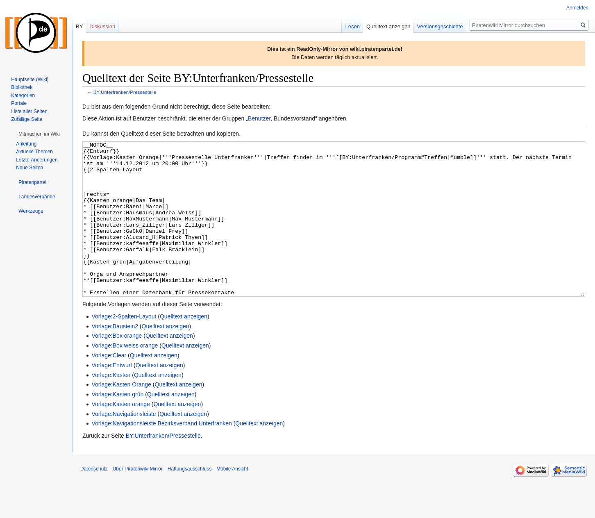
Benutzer (259, 118)
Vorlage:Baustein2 (114, 357)
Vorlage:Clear (108, 386)
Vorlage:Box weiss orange (124, 376)
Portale (19, 103)
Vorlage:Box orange (116, 366)
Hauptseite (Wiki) (29, 79)
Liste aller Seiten (29, 111)
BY (79, 26)
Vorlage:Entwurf (111, 396)
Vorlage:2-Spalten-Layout (123, 347)
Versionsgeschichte (440, 26)
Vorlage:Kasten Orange (121, 415)
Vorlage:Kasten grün (117, 425)
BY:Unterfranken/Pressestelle (124, 92)
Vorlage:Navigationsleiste (123, 444)
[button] (39, 134)
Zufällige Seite (26, 119)
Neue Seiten (29, 167)
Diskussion (102, 26)
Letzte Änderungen (36, 160)
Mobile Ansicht (232, 499)
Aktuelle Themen (34, 151)
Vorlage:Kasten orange (120, 435)
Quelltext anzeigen (183, 347)
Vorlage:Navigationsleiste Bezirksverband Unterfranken (161, 454)
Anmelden (577, 8)
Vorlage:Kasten (110, 405)
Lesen (352, 26)
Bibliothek (21, 87)
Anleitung (26, 144)
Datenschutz (94, 499)
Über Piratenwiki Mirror (138, 499)
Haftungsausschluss (189, 499)
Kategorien (23, 95)
